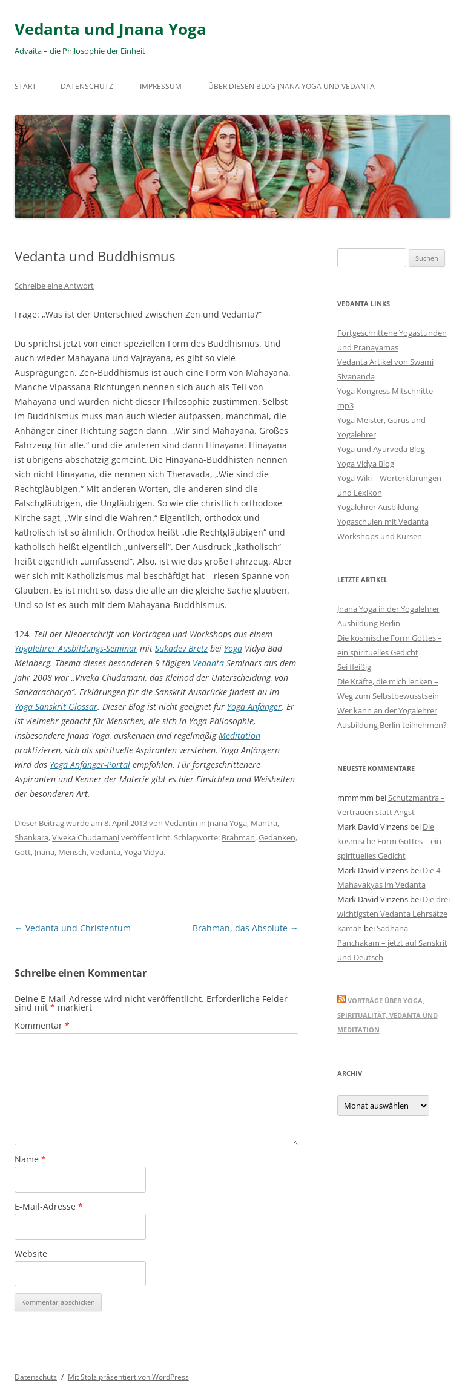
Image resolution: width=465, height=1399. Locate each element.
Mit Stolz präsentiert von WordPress (128, 1377)
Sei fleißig (354, 666)
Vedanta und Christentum (73, 928)
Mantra (264, 822)
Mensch (72, 852)
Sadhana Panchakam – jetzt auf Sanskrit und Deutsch (392, 943)
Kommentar (42, 1025)
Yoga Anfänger (254, 706)
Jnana (44, 852)
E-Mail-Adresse (49, 1206)
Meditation (239, 735)
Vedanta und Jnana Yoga (110, 29)
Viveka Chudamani (85, 837)
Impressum (161, 86)
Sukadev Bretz (181, 648)
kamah (349, 928)
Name (30, 1159)
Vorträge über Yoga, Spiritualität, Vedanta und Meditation (387, 1015)
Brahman (238, 837)
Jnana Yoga (227, 822)
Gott (23, 852)
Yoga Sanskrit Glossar (56, 706)
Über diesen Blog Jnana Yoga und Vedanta (291, 86)
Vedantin (181, 822)
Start (25, 86)
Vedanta (208, 663)
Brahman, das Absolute (245, 928)
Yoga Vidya (143, 852)
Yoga (233, 648)
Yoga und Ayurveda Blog (381, 449)
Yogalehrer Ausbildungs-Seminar (76, 648)
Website (31, 1253)
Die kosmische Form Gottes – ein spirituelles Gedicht (389, 841)
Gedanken (277, 837)
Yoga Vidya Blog (365, 463)
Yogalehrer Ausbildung (377, 507)
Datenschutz (87, 86)
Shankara (31, 837)
